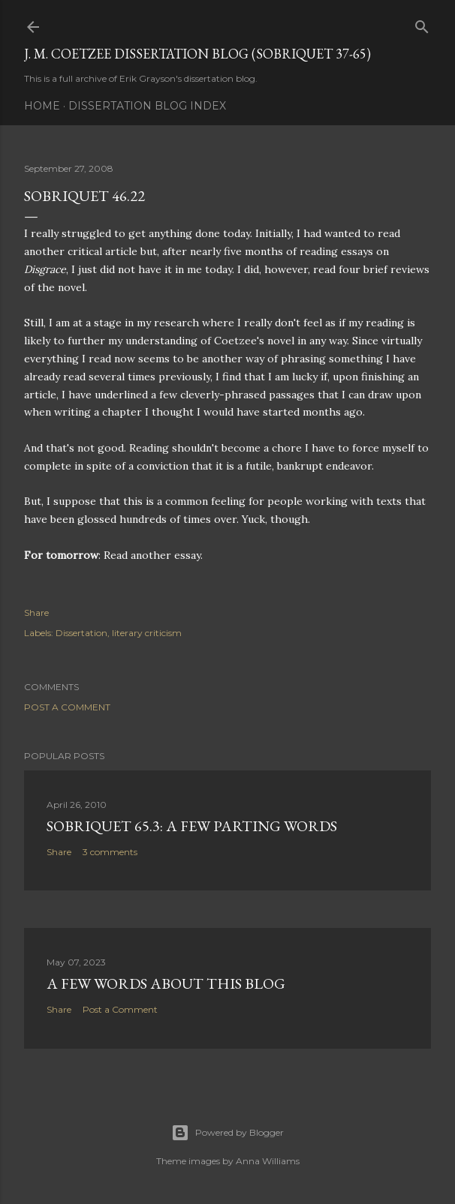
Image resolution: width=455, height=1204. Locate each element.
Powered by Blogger (227, 1133)
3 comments (110, 851)
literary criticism (147, 632)
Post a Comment (67, 707)
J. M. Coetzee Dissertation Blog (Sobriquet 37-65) (197, 53)
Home (42, 106)
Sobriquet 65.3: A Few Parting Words (192, 826)
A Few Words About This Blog (166, 983)
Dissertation (81, 632)
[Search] (422, 23)
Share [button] (36, 612)
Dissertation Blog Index (147, 106)
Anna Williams (268, 1160)
